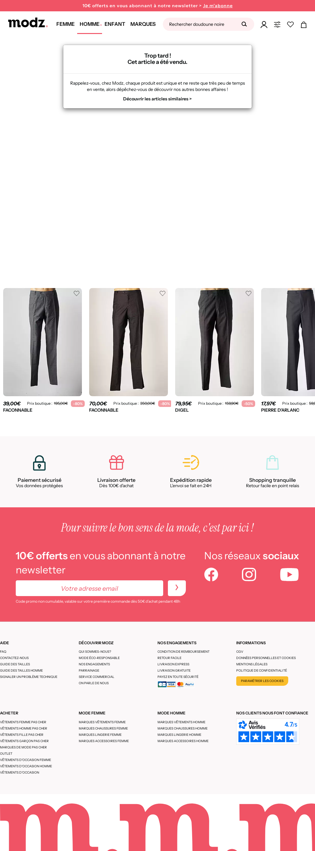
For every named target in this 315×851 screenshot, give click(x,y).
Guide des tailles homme (21, 670)
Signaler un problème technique (28, 677)
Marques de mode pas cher (23, 747)
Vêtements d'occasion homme (26, 766)
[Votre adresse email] (89, 588)
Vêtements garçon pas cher (24, 741)
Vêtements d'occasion (19, 772)
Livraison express (173, 664)
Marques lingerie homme (179, 735)
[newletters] (177, 588)
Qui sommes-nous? (95, 652)
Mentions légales (251, 664)
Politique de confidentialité (261, 670)
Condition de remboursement (183, 652)
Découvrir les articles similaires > (157, 99)
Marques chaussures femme (103, 728)
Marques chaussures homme (183, 728)
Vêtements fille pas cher (21, 735)
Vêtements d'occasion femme (25, 760)
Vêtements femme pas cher (23, 722)
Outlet (6, 754)
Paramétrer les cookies (262, 681)
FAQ (3, 652)
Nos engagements (94, 664)
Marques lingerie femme (100, 735)
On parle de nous (94, 683)
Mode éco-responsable (99, 658)
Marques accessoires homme (183, 741)
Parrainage (89, 670)
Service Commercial (96, 677)
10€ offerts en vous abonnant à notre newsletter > (158, 5)
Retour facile (169, 658)
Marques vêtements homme (181, 722)
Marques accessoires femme (104, 741)
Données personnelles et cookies (266, 658)
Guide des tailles (15, 664)
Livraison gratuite (174, 670)
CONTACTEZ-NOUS (14, 658)
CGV (239, 652)
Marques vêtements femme (102, 722)
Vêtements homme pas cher (23, 728)
